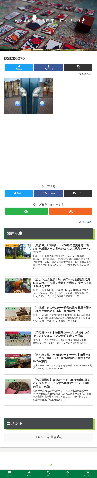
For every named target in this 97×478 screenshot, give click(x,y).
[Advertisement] (48, 144)
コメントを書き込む (48, 438)
